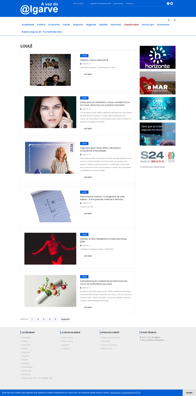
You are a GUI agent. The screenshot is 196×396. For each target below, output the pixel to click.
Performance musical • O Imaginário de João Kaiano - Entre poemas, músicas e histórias (102, 198)
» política (24, 341)
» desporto (25, 352)
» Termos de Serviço (108, 345)
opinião (103, 24)
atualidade (28, 24)
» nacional (24, 363)
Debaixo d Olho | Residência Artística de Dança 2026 (103, 240)
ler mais (88, 74)
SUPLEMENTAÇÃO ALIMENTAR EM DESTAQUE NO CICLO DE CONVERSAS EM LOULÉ (103, 282)
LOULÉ (84, 56)
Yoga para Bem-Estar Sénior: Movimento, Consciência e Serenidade (100, 149)
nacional (116, 24)
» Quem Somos (66, 337)
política (41, 24)
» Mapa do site (106, 348)
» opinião (24, 359)
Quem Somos (118, 3)
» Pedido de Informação (110, 337)
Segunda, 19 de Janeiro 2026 (101, 3)
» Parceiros (64, 345)
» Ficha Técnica (66, 341)
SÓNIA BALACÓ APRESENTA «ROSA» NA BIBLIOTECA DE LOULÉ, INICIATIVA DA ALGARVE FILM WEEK (105, 104)
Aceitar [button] (189, 393)
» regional (24, 356)
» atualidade (25, 337)
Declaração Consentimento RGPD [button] (125, 393)
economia (54, 24)
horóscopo (148, 24)
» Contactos (65, 348)
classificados (131, 24)
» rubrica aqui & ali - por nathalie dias (36, 378)
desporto (78, 24)
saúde (66, 24)
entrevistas (163, 24)
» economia (25, 345)
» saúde (23, 348)
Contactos (129, 3)
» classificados (26, 367)
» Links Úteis (105, 341)
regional (91, 24)
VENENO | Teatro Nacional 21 (94, 60)
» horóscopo (25, 370)
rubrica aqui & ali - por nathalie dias (42, 31)
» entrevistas (25, 374)
